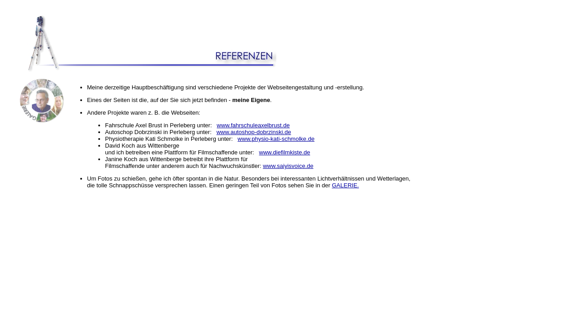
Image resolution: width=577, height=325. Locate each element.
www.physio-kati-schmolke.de (276, 138)
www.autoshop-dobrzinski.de (253, 132)
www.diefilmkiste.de (284, 152)
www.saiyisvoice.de (288, 165)
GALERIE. (345, 185)
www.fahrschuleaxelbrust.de (253, 125)
